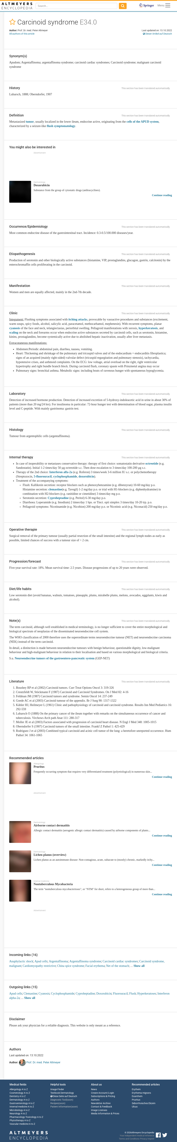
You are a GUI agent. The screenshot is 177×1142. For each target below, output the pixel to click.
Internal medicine (18, 1106)
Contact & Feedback (101, 1106)
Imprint (150, 1138)
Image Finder (57, 1089)
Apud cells (40, 961)
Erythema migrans (141, 1093)
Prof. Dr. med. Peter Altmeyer (39, 1062)
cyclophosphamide (65, 476)
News (94, 1089)
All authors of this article (21, 33)
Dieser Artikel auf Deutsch (157, 33)
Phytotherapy (17, 1120)
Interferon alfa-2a (60, 472)
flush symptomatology (61, 126)
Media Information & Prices (105, 1113)
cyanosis (14, 328)
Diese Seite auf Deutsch (63, 1096)
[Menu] (167, 6)
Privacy (143, 1138)
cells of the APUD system (143, 121)
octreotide (151, 463)
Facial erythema (95, 966)
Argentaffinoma (58, 961)
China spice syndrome (70, 966)
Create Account (99, 1093)
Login (111, 1093)
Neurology (15, 1113)
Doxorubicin (104, 993)
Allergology (15, 1089)
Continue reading (162, 195)
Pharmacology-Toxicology (23, 1117)
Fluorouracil (120, 993)
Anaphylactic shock (21, 961)
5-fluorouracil (43, 476)
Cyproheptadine (58, 498)
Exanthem (137, 1096)
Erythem (136, 1089)
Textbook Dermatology (62, 1093)
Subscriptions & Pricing (103, 1096)
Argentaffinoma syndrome (85, 961)
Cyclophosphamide (62, 993)
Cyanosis (44, 993)
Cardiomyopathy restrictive (39, 966)
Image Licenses (99, 1110)
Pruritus (136, 1099)
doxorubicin (86, 476)
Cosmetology (16, 1093)
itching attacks (77, 319)
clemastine (55, 489)
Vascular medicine (19, 1124)
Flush (132, 993)
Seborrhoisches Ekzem (143, 1103)
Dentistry (14, 1096)
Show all (139, 966)
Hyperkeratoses (146, 993)
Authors (95, 1099)
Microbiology (16, 1110)
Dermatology (16, 1099)
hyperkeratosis (148, 328)
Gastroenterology (19, 1103)
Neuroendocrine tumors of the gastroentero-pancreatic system (55, 658)
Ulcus (135, 1106)
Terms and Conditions (129, 1138)
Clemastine (30, 993)
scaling (13, 332)
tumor (30, 121)
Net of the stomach (117, 966)
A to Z (25, 1089)
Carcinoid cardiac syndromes (120, 961)
